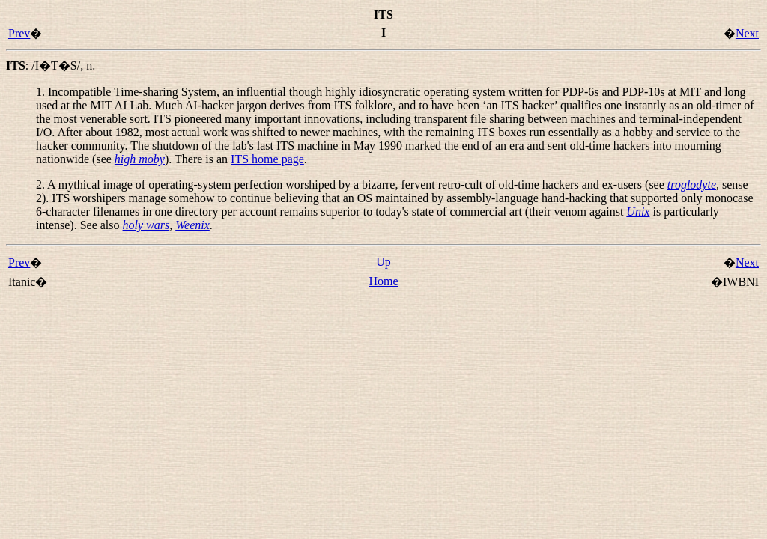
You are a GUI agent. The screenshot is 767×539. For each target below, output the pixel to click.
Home (383, 281)
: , (50, 65)
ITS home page (267, 159)
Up (383, 261)
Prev (19, 33)
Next (747, 33)
